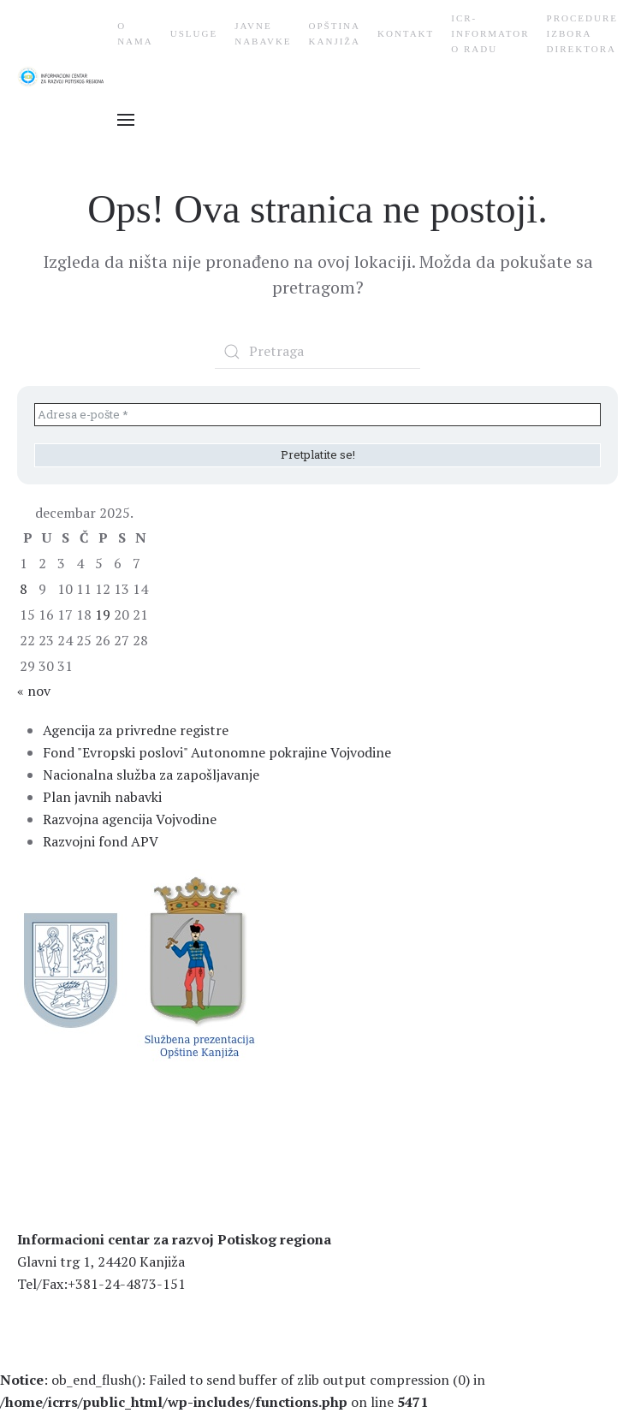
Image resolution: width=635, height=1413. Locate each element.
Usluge (193, 33)
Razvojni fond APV (100, 841)
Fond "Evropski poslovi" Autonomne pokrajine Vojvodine (217, 752)
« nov (33, 690)
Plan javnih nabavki (102, 796)
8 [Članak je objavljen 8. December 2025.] (23, 588)
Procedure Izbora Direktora (582, 33)
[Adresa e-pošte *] (317, 415)
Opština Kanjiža (334, 33)
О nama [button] (135, 33)
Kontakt (405, 33)
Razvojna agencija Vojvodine (130, 819)
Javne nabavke (262, 33)
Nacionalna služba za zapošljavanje (151, 774)
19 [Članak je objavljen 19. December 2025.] (102, 614)
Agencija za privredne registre (135, 730)
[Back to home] (67, 77)
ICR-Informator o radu (490, 33)
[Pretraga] (317, 352)
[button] (125, 120)
